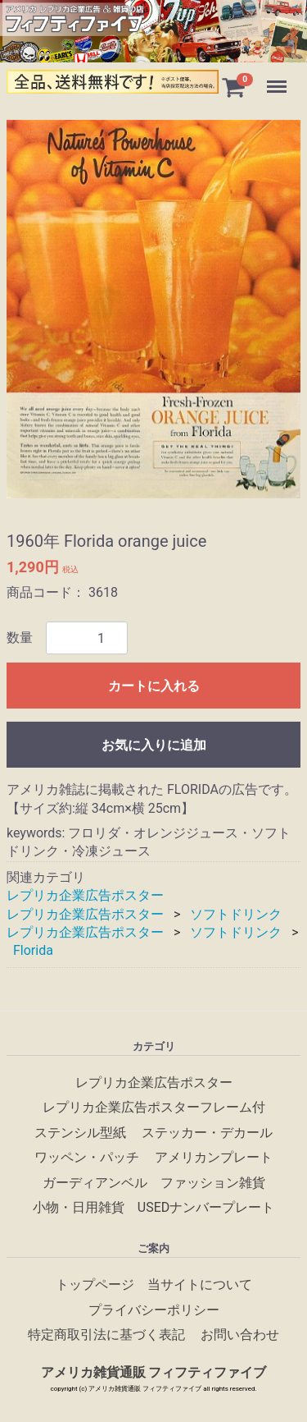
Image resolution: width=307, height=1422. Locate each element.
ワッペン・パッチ (86, 1157)
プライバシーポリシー (153, 1310)
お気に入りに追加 (154, 746)
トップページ (95, 1284)
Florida (33, 951)
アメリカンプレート (214, 1157)
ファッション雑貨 (212, 1182)
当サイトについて (199, 1284)
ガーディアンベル (95, 1182)
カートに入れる (154, 687)
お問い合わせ (240, 1334)
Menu (278, 79)
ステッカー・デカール (207, 1132)
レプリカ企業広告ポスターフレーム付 (154, 1107)
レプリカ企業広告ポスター (85, 896)
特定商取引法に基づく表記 (106, 1334)
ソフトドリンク (236, 914)
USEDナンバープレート (206, 1207)
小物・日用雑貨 (78, 1207)
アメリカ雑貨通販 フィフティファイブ (154, 1372)
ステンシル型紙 (80, 1132)
